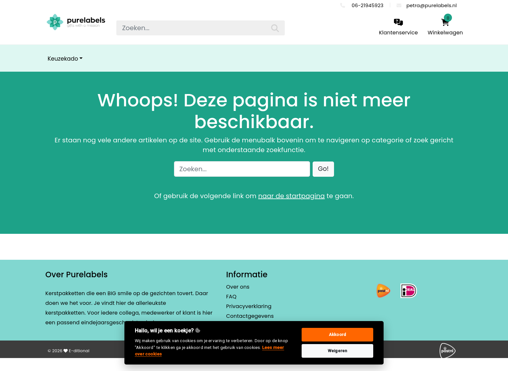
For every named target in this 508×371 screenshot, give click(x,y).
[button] (323, 169)
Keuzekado (63, 59)
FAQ (231, 296)
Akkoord (337, 334)
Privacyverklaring (248, 306)
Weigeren (337, 350)
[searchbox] (200, 27)
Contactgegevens (250, 316)
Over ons (237, 287)
